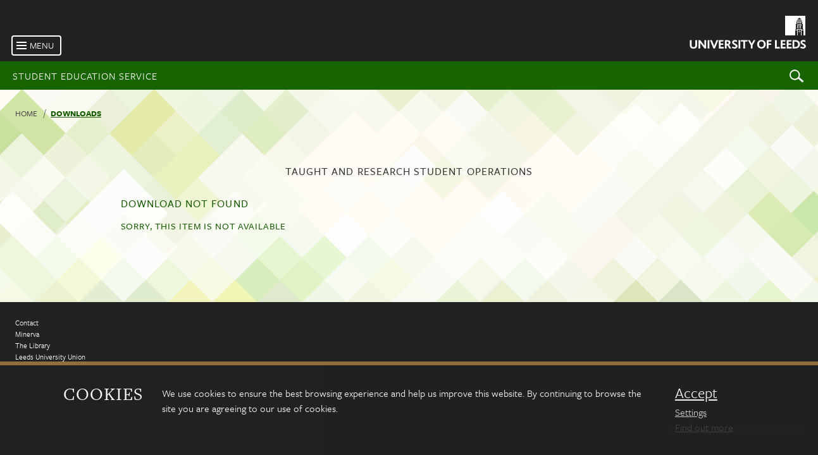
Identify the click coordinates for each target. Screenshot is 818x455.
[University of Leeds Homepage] (746, 34)
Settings (691, 412)
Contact (27, 322)
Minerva (27, 334)
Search (796, 75)
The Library (32, 345)
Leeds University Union (50, 356)
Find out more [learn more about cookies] (704, 427)
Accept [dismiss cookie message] (696, 393)
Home (26, 113)
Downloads (76, 113)
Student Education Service (85, 76)
